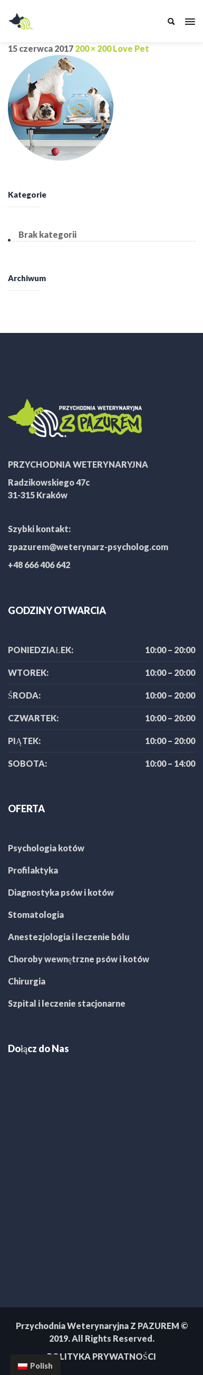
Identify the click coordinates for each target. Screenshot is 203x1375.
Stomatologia (36, 914)
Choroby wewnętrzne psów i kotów (78, 959)
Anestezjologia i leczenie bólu (69, 937)
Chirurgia (26, 981)
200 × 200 (93, 48)
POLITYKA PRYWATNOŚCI (101, 1356)
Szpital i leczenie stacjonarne (66, 1003)
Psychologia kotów (46, 848)
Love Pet (131, 48)
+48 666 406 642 (39, 565)
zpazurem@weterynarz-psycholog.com (88, 547)
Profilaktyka (33, 870)
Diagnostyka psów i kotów (61, 892)
